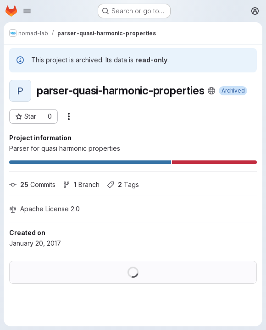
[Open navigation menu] (27, 11)
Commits (32, 184)
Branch (81, 184)
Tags (123, 184)
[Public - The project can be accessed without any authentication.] (211, 90)
